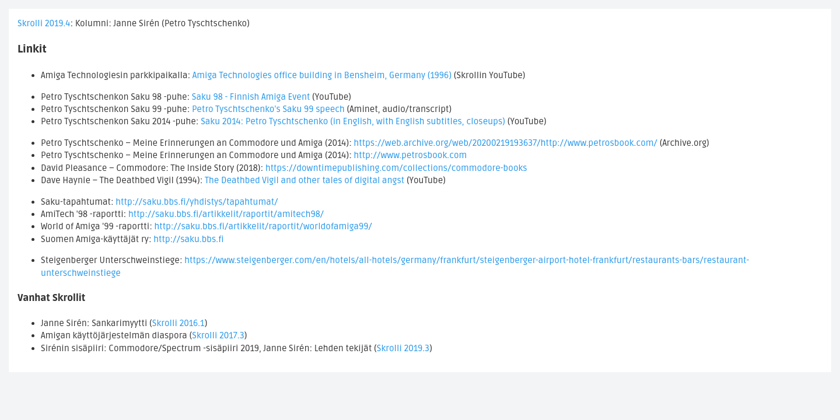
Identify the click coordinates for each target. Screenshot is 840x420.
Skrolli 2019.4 (44, 23)
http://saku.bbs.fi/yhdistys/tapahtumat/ (197, 202)
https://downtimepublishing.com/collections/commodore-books (396, 168)
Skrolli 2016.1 (178, 323)
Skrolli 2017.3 (218, 335)
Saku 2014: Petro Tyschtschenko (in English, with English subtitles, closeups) (353, 121)
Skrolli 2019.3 (403, 348)
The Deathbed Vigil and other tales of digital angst (304, 180)
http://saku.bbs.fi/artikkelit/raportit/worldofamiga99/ (263, 226)
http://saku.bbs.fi (188, 239)
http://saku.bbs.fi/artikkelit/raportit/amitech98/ (226, 214)
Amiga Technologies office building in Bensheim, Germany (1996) (322, 75)
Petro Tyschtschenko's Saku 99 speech (268, 109)
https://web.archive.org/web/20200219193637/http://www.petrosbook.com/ (505, 143)
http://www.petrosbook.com (410, 155)
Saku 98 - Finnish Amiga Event (251, 97)
